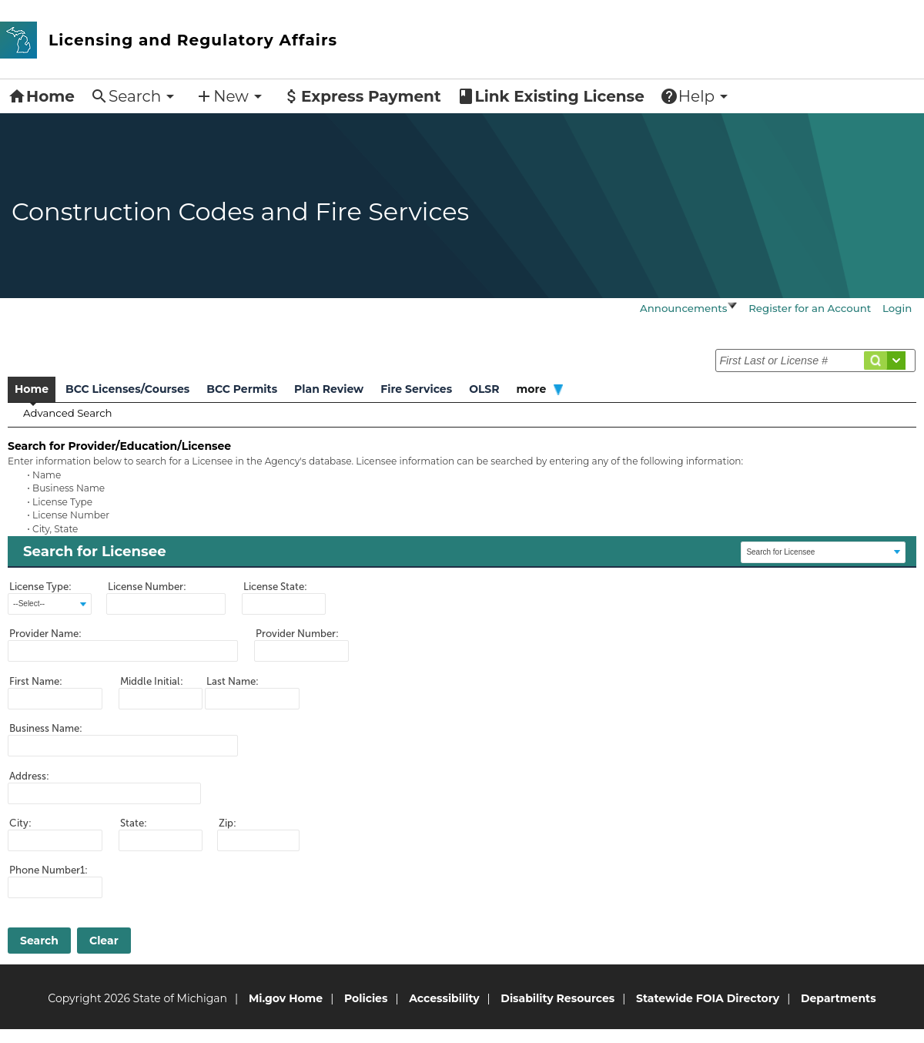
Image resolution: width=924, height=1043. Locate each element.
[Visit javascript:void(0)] (732, 307)
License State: (275, 586)
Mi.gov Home (286, 998)
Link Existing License (550, 96)
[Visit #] (896, 360)
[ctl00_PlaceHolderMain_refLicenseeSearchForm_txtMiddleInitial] (161, 698)
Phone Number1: (48, 870)
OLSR (484, 389)
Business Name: (45, 728)
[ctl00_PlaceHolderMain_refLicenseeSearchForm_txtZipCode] (258, 840)
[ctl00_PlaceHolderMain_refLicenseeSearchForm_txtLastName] (252, 698)
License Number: (147, 586)
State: (133, 823)
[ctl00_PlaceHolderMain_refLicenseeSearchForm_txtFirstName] (55, 698)
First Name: (35, 681)
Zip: (227, 823)
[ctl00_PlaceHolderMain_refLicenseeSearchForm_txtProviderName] (123, 651)
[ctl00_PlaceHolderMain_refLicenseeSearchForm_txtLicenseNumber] (166, 604)
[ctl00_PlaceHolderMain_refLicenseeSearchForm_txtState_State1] (161, 840)
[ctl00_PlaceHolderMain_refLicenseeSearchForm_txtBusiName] (123, 745)
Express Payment (362, 96)
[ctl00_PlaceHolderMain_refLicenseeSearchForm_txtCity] (55, 840)
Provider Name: (45, 633)
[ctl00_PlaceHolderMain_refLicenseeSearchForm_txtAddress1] (104, 793)
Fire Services (416, 389)
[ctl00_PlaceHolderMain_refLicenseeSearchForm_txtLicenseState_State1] (284, 604)
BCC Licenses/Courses (127, 389)
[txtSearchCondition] (815, 360)
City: (20, 823)
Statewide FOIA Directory (707, 998)
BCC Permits (241, 389)
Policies (365, 998)
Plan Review (328, 389)
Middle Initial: (151, 681)
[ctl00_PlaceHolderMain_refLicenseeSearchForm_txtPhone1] (55, 887)
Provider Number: (297, 633)
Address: (29, 776)
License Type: (40, 586)
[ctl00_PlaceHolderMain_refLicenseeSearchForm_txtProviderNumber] (301, 651)
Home (41, 96)
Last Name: (232, 681)
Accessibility (444, 998)
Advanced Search (67, 413)
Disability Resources (557, 998)
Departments (838, 998)
